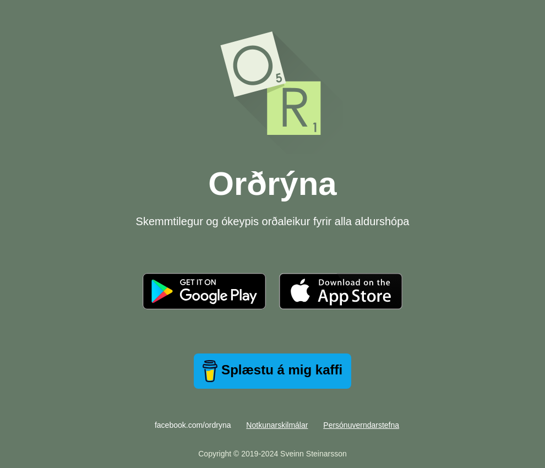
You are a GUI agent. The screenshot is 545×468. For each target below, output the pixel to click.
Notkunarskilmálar (277, 425)
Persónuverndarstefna (361, 425)
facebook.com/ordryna (193, 425)
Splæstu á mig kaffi (272, 371)
